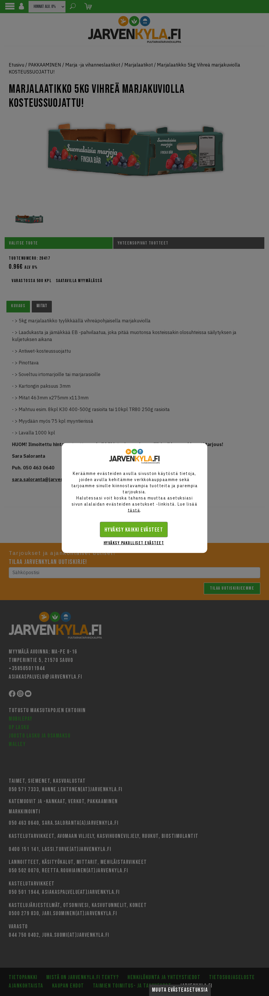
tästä (134, 510)
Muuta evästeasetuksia (180, 990)
